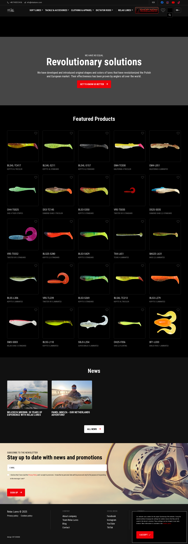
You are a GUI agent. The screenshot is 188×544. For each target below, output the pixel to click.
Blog (64, 523)
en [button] (177, 10)
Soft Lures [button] (36, 10)
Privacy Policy (32, 475)
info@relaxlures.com (33, 2)
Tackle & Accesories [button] (57, 10)
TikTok (110, 527)
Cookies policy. (167, 523)
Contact (66, 527)
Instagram (111, 520)
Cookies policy (26, 516)
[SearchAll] (169, 10)
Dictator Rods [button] (104, 10)
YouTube (111, 523)
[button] (163, 10)
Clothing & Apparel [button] (82, 10)
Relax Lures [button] (124, 10)
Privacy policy (12, 516)
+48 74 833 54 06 (14, 2)
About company (69, 516)
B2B (153, 2)
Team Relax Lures (70, 520)
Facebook (111, 516)
